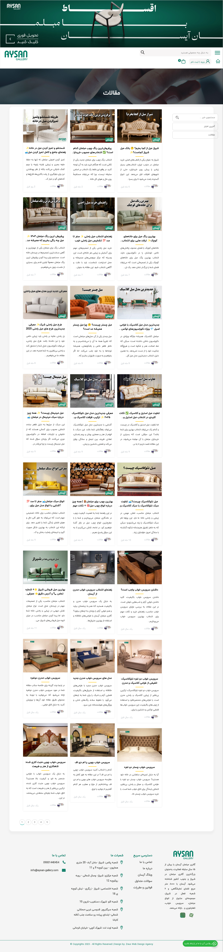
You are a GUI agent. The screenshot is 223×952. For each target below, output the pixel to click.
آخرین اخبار (209, 126)
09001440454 (51, 862)
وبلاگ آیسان (145, 875)
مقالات (211, 134)
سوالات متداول (143, 881)
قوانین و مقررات (142, 888)
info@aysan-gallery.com (44, 870)
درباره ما (147, 868)
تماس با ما (145, 862)
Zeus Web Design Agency (139, 944)
